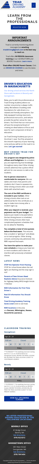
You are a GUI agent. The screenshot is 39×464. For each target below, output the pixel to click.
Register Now (19, 27)
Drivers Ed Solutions (25, 462)
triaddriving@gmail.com (13, 50)
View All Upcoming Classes (19, 399)
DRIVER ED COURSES (14, 68)
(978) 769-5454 (19, 454)
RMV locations (10, 308)
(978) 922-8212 (19, 437)
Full (19, 348)
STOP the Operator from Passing (17, 265)
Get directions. (19, 435)
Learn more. (27, 61)
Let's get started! (15, 146)
